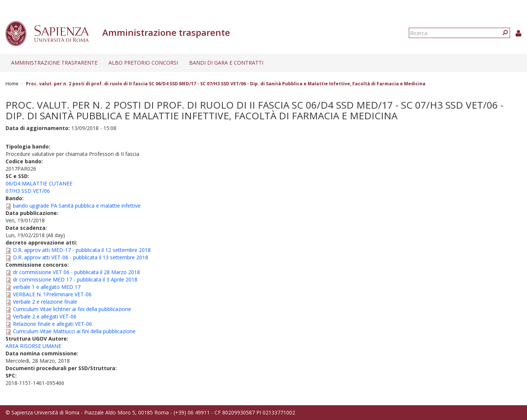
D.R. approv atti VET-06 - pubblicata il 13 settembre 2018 (80, 257)
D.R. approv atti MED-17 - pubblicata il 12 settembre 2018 (82, 249)
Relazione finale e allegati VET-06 (52, 323)
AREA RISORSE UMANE (33, 345)
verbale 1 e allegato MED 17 (47, 286)
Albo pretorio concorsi (143, 62)
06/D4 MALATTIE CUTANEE (39, 183)
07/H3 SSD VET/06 (28, 190)
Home (12, 84)
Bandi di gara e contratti (226, 62)
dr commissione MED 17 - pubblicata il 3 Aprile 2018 (75, 279)
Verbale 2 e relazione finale (45, 301)
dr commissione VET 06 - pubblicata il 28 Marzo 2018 (76, 272)
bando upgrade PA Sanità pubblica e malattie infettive (77, 205)
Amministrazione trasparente (54, 62)
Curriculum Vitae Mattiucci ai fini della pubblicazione (74, 331)
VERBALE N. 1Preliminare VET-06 (52, 294)
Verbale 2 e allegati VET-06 (44, 316)
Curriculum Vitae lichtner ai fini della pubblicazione (72, 309)
